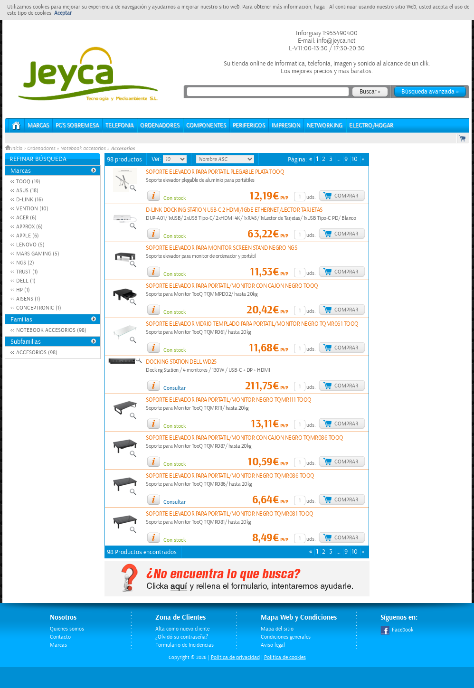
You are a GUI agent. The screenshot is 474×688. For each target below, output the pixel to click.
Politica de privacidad (235, 657)
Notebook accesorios (82, 148)
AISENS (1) (28, 299)
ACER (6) (26, 218)
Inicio (14, 148)
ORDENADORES (160, 125)
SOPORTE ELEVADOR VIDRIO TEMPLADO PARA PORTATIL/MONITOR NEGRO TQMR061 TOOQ (252, 324)
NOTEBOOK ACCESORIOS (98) (51, 330)
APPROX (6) (29, 227)
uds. (311, 197)
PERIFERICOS (249, 125)
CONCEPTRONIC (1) (38, 308)
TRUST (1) (27, 272)
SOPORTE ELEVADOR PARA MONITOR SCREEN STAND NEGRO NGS (221, 248)
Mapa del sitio (277, 629)
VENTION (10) (32, 209)
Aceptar (63, 13)
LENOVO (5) (30, 245)
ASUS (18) (27, 191)
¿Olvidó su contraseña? (181, 637)
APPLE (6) (27, 236)
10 (354, 159)
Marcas (38, 125)
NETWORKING (324, 125)
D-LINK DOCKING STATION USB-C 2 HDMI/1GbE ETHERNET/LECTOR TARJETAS (234, 210)
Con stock (174, 198)
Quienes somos (67, 629)
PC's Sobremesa (77, 125)
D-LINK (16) (29, 200)
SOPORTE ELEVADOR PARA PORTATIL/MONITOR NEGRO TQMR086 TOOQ (230, 476)
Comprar (346, 196)
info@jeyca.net (335, 41)
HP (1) (23, 290)
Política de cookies (285, 657)
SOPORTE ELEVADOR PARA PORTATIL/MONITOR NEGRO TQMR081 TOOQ (229, 514)
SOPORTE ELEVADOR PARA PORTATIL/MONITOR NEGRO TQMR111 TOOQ (229, 400)
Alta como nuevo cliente (182, 629)
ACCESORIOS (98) (36, 352)
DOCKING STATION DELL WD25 (181, 362)
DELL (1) (26, 281)
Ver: (157, 159)
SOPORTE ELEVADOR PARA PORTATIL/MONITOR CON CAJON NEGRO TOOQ (232, 286)
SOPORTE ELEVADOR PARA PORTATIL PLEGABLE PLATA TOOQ (215, 172)
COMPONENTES (206, 125)
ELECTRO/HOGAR (371, 125)
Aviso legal (273, 645)
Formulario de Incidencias (184, 645)
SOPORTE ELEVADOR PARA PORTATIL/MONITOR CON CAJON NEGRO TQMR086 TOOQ (244, 438)
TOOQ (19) (28, 182)
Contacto (60, 637)
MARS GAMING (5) (37, 254)
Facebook (396, 630)
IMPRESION (286, 125)
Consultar (174, 388)
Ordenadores (41, 148)
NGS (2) (25, 263)
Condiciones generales (286, 637)
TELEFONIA (119, 125)
